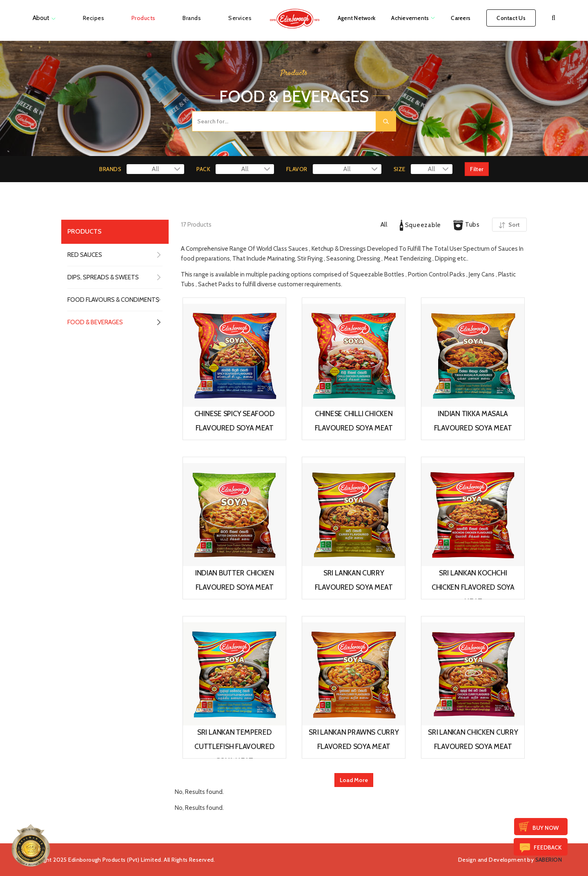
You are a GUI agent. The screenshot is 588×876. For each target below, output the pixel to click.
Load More (354, 780)
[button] (553, 18)
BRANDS (110, 169)
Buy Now (545, 827)
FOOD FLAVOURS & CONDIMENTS (113, 299)
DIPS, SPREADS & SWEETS (103, 277)
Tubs (466, 225)
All (384, 224)
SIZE (399, 169)
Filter (476, 169)
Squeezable (420, 225)
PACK (203, 169)
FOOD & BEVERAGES (95, 322)
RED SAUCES (84, 255)
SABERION (548, 859)
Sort (509, 224)
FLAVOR (296, 169)
